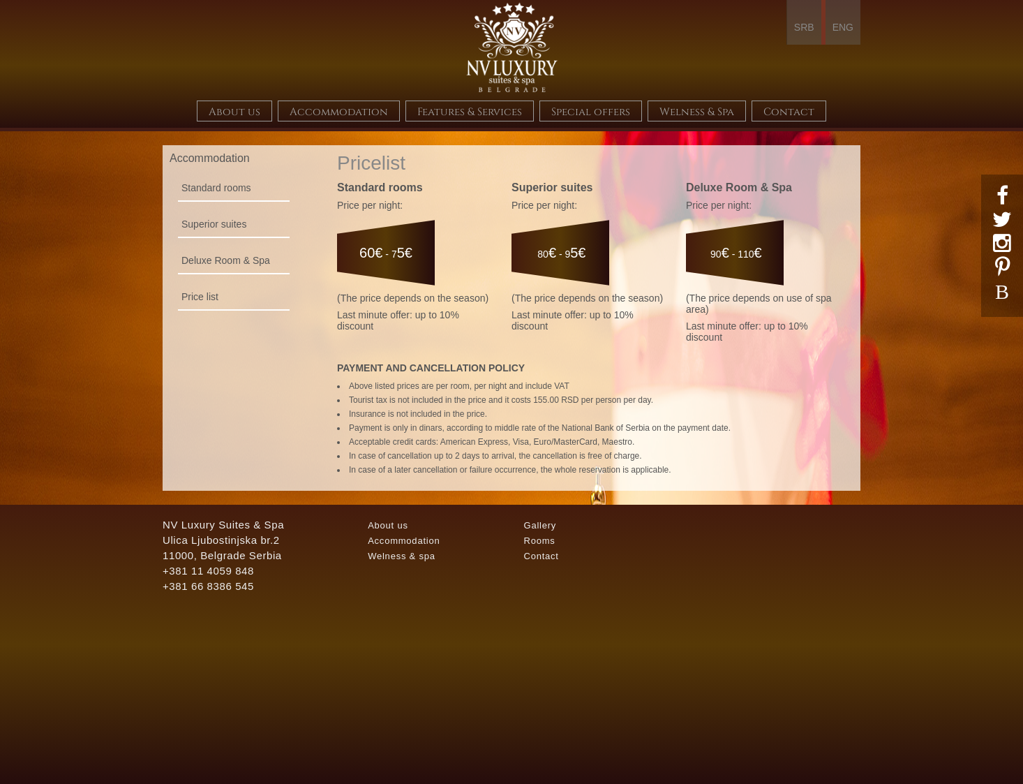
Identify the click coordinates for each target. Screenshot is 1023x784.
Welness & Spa (696, 111)
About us (234, 111)
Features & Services (469, 111)
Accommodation (339, 111)
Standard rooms (216, 187)
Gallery (539, 525)
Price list (199, 296)
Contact (788, 111)
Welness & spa (401, 556)
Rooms (539, 540)
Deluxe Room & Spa (225, 260)
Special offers (590, 111)
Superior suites (213, 224)
